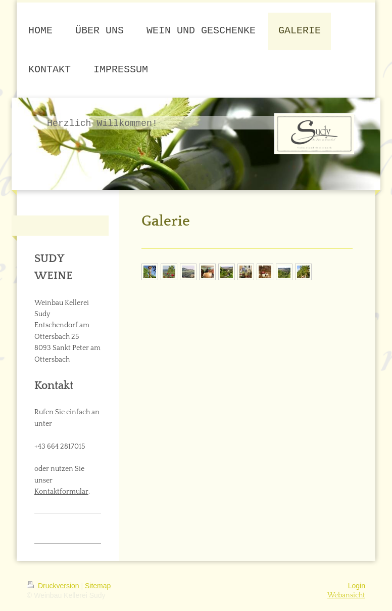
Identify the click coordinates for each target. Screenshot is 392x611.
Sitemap (98, 586)
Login (356, 586)
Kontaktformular (61, 492)
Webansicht (346, 595)
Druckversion (54, 586)
